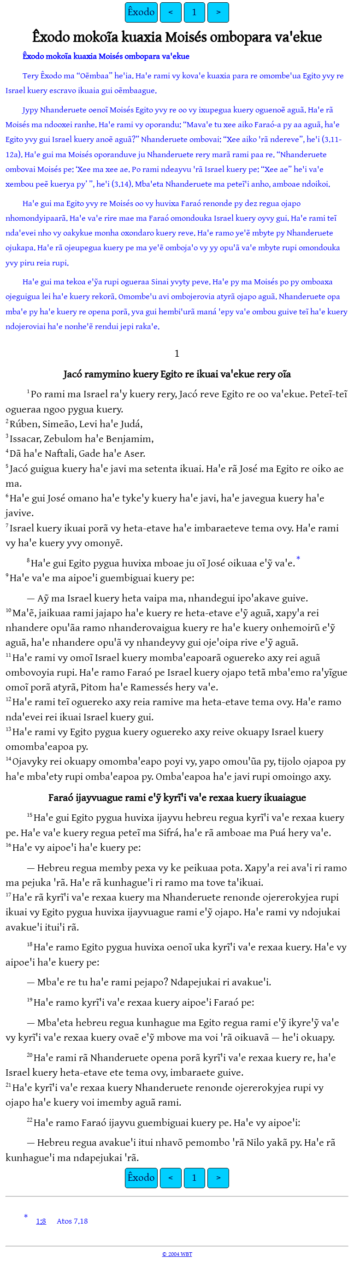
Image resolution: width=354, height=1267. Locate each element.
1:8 (41, 1221)
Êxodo (141, 12)
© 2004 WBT (177, 1254)
